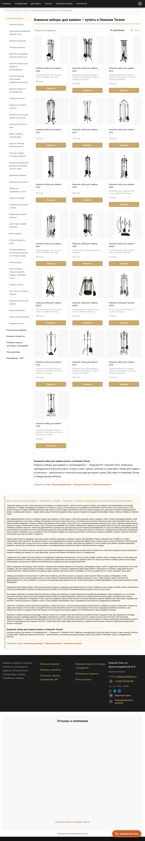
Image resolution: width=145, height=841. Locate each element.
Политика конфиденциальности (73, 833)
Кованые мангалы (17, 47)
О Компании (20, 4)
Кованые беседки (17, 198)
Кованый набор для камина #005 (85, 245)
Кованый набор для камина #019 (48, 424)
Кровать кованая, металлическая (16, 145)
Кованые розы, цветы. (19, 182)
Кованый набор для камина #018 (121, 363)
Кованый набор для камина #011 (121, 130)
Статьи (48, 4)
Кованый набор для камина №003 (48, 304)
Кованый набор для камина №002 (85, 304)
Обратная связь (64, 4)
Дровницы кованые (17, 175)
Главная (6, 4)
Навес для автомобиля (19, 317)
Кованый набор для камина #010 (48, 185)
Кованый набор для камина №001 (121, 304)
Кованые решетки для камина (18, 302)
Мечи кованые (15, 233)
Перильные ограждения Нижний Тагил (19, 32)
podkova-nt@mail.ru (126, 676)
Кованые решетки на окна (18, 125)
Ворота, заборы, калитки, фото (16, 135)
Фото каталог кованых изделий (19, 292)
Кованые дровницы (61, 484)
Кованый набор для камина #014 (121, 69)
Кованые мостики (17, 98)
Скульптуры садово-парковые (18, 225)
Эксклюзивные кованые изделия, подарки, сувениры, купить (17, 273)
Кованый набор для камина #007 (48, 245)
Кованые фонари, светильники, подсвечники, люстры (18, 79)
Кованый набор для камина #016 (48, 363)
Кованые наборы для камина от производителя (18, 66)
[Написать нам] (140, 3)
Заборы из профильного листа (17, 190)
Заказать (51, 88)
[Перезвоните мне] (126, 833)
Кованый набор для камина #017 (85, 363)
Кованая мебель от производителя (17, 90)
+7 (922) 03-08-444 (124, 681)
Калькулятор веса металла (121, 701)
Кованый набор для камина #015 (85, 69)
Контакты (82, 4)
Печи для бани (13, 352)
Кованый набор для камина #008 (121, 185)
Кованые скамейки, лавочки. (17, 106)
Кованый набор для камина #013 (48, 130)
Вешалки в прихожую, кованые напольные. (18, 55)
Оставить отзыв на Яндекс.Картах (72, 822)
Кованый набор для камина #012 (85, 130)
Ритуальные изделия (16, 330)
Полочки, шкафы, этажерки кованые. (17, 154)
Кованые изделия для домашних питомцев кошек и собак (18, 166)
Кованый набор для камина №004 (121, 245)
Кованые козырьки (17, 41)
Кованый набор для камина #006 (48, 69)
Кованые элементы (15, 336)
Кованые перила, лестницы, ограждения (17, 344)
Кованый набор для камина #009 (85, 185)
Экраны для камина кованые (18, 216)
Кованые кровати (82, 484)
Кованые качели (16, 24)
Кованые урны (15, 262)
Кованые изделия (22, 10)
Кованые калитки (16, 323)
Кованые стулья (16, 285)
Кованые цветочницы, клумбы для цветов (18, 116)
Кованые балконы (17, 310)
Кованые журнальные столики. (18, 206)
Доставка (36, 4)
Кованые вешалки (102, 484)
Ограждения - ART (15, 358)
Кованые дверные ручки (17, 241)
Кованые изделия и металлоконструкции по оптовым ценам (18, 253)
